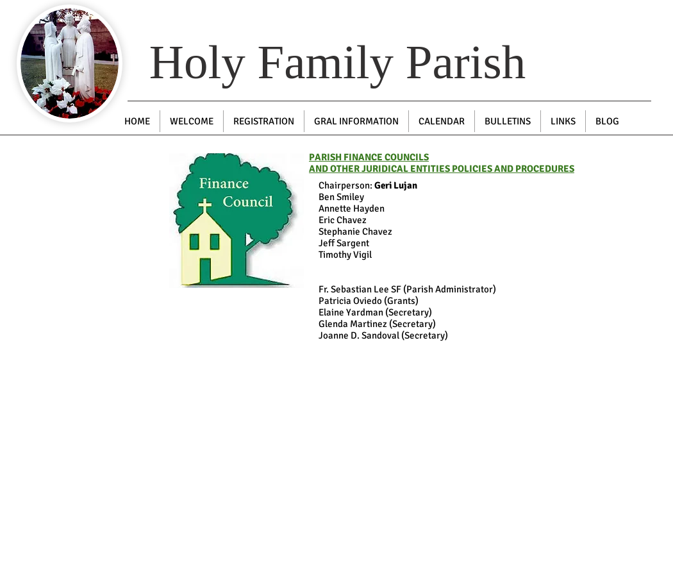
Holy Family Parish (337, 61)
